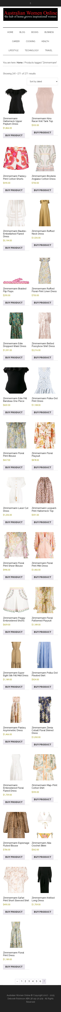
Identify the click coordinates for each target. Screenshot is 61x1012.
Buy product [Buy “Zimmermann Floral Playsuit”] (42, 467)
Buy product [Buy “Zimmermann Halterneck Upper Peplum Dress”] (14, 135)
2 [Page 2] (25, 981)
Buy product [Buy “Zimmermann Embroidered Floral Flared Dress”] (14, 802)
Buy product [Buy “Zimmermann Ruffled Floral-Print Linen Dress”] (42, 302)
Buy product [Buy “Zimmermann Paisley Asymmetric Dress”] (14, 741)
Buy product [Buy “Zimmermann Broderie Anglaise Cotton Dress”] (42, 190)
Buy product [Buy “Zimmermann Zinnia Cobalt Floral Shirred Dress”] (42, 744)
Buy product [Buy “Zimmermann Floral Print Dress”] (14, 966)
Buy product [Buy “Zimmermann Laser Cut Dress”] (14, 522)
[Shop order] (42, 81)
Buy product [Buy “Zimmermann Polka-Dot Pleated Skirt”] (42, 687)
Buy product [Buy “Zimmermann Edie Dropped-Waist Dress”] (14, 357)
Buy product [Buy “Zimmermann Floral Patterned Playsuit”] (42, 632)
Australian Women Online (30, 14)
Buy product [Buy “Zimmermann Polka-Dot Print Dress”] (42, 412)
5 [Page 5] (36, 981)
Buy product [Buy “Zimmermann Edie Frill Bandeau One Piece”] (14, 412)
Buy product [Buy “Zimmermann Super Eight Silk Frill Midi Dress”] (14, 687)
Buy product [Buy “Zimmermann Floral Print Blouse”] (14, 467)
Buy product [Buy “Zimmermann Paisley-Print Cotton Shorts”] (14, 190)
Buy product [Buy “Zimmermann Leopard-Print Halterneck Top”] (42, 522)
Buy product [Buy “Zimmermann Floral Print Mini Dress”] (42, 577)
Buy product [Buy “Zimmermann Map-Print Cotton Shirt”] (42, 799)
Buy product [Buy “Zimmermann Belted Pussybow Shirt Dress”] (42, 357)
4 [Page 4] (33, 981)
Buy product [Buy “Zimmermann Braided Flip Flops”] (14, 302)
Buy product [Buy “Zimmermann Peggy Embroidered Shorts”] (14, 632)
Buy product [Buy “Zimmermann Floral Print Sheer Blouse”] (14, 577)
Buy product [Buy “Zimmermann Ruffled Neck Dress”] (42, 245)
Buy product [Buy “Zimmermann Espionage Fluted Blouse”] (14, 857)
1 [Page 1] (21, 981)
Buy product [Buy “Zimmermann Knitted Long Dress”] (42, 912)
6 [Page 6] (40, 981)
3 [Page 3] (29, 981)
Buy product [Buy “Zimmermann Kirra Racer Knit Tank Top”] (42, 132)
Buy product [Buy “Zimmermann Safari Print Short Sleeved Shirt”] (14, 912)
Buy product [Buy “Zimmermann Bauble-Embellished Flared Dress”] (14, 248)
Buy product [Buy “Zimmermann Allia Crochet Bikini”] (42, 857)
